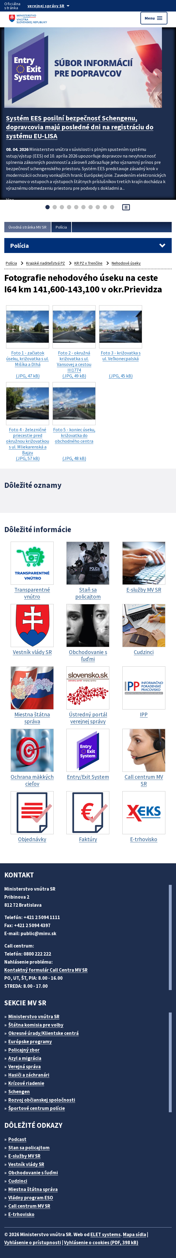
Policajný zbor (24, 1050)
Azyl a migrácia (24, 1058)
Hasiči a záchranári (28, 1075)
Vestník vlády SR (26, 1164)
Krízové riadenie (26, 1083)
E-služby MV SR (24, 1156)
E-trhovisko (21, 1214)
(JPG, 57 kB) (27, 421)
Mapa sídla (134, 1234)
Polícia (61, 227)
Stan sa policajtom (29, 1147)
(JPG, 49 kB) (74, 342)
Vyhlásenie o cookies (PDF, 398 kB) (101, 1242)
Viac (10, 200)
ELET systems (105, 1234)
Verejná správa (24, 1066)
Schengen (19, 1091)
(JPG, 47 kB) (27, 342)
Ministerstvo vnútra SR (33, 1016)
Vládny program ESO (30, 1197)
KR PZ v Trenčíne (88, 263)
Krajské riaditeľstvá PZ (45, 263)
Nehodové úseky (126, 263)
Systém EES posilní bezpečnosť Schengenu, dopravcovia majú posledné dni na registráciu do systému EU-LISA (79, 127)
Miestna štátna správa (33, 1189)
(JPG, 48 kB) (74, 421)
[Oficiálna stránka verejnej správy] (54, 5)
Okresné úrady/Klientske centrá (43, 1033)
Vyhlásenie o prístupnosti (32, 1242)
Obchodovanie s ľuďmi (33, 1172)
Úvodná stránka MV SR (28, 227)
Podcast (17, 1139)
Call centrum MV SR (29, 1206)
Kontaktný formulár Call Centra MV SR (46, 970)
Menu (154, 18)
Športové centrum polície (36, 1108)
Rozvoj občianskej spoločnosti (41, 1100)
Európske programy (30, 1041)
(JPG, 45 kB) (120, 342)
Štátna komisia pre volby (35, 1025)
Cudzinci (17, 1181)
